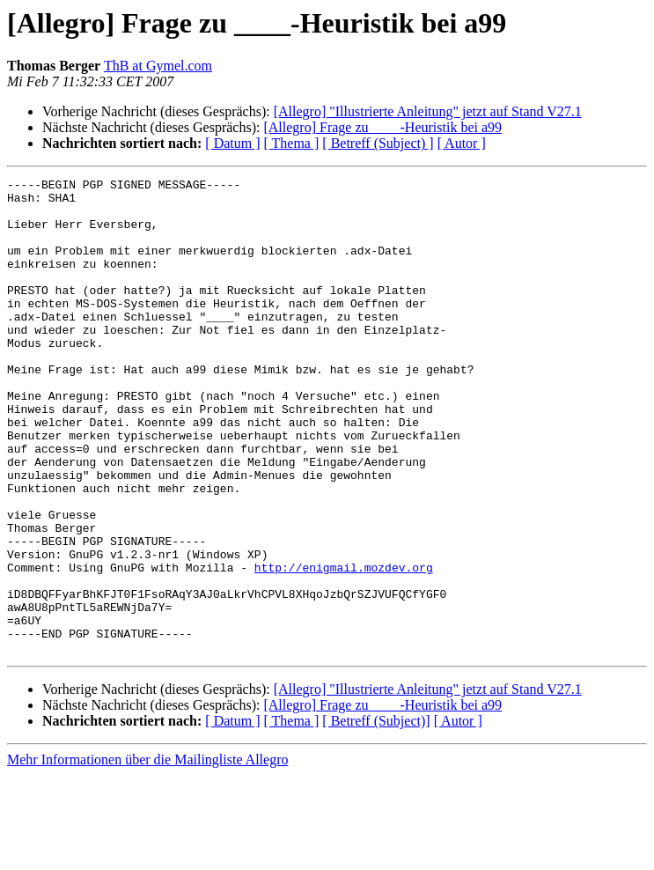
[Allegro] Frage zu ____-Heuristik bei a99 (382, 127)
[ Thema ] (292, 143)
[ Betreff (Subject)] (376, 815)
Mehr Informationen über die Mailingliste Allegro (147, 854)
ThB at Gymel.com (158, 65)
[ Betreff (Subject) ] (377, 143)
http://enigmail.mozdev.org (343, 646)
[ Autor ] (461, 143)
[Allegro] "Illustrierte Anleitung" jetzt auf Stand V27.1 (428, 111)
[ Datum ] (232, 143)
